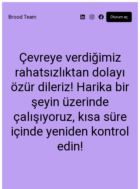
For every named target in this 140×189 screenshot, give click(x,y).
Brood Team (22, 17)
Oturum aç (119, 17)
